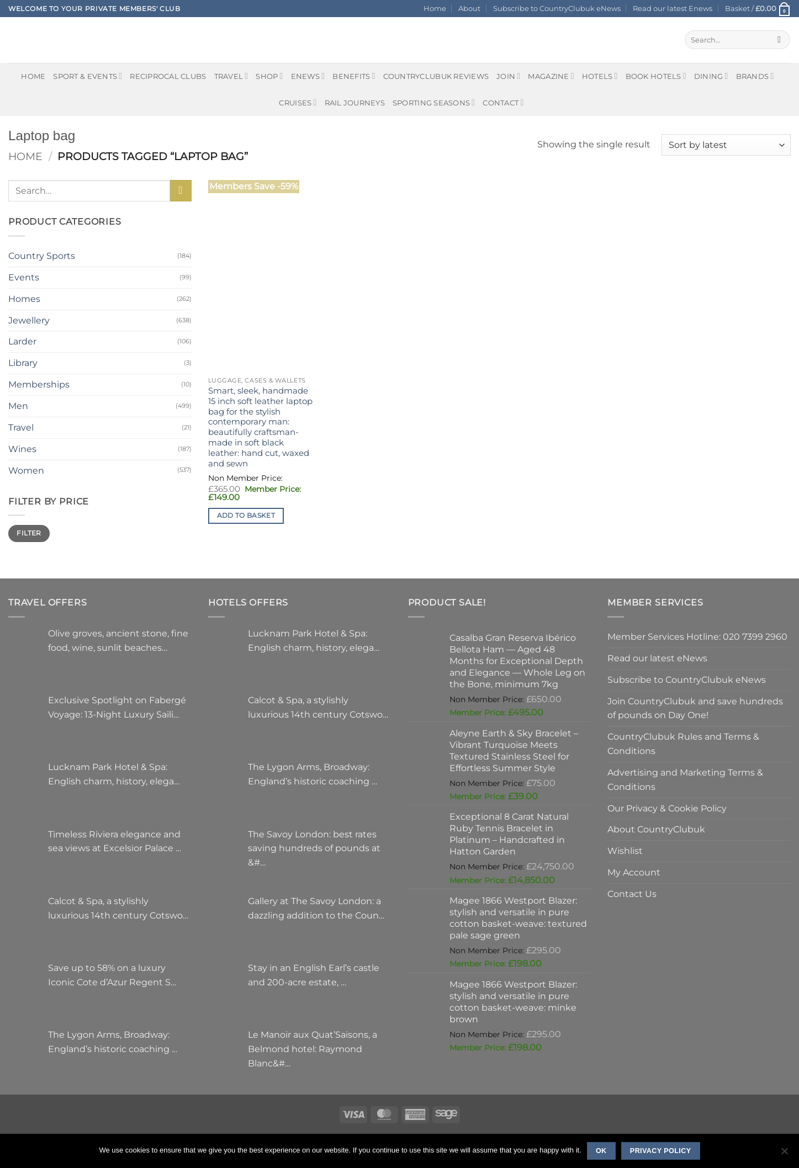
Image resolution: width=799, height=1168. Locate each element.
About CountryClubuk (656, 829)
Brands (755, 76)
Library (23, 362)
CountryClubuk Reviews (436, 76)
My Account (633, 872)
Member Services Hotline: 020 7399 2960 (697, 636)
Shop (269, 76)
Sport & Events (87, 76)
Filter (29, 533)
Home (435, 8)
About (469, 8)
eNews (308, 76)
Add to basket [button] (246, 515)
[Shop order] (726, 145)
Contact (503, 102)
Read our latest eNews (657, 657)
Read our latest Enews (672, 8)
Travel (231, 76)
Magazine (551, 76)
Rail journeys (355, 102)
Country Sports (41, 255)
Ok (601, 1151)
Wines (22, 448)
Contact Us (632, 893)
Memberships (39, 384)
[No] (784, 1154)
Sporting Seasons (434, 102)
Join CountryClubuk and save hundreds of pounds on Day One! (695, 708)
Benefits (353, 76)
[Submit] (779, 39)
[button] (758, 8)
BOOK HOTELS (656, 76)
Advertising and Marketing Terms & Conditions (685, 779)
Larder (22, 341)
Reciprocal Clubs (168, 76)
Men (18, 405)
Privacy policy (660, 1151)
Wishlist (625, 850)
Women (26, 470)
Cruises (297, 102)
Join (508, 76)
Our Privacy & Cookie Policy (667, 808)
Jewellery (29, 320)
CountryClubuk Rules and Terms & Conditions (683, 743)
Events (23, 277)
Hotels (600, 76)
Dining (711, 76)
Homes (24, 298)
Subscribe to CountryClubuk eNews (557, 8)
